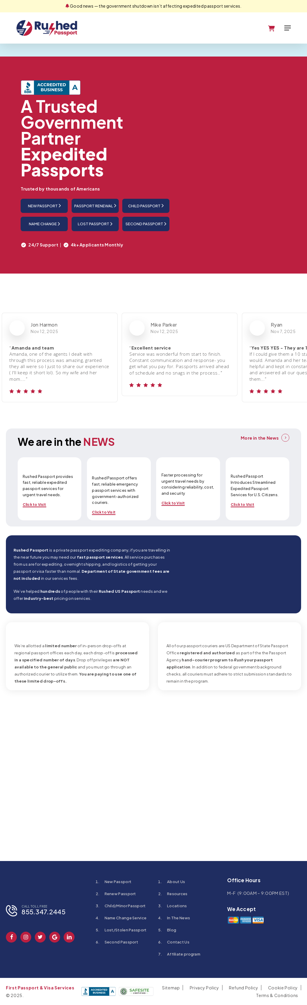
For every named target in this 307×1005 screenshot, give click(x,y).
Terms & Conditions (277, 995)
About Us (176, 881)
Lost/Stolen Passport (126, 930)
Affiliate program (183, 954)
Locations (177, 905)
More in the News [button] (260, 438)
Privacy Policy (204, 987)
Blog (171, 930)
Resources (177, 893)
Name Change (44, 224)
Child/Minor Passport (125, 905)
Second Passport (146, 224)
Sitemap (171, 987)
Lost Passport (95, 224)
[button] (287, 28)
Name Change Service (126, 917)
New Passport (44, 205)
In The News (178, 917)
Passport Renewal (95, 205)
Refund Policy (243, 987)
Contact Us (178, 942)
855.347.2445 (43, 912)
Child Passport (146, 205)
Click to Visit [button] (34, 504)
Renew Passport (120, 893)
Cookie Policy (283, 987)
